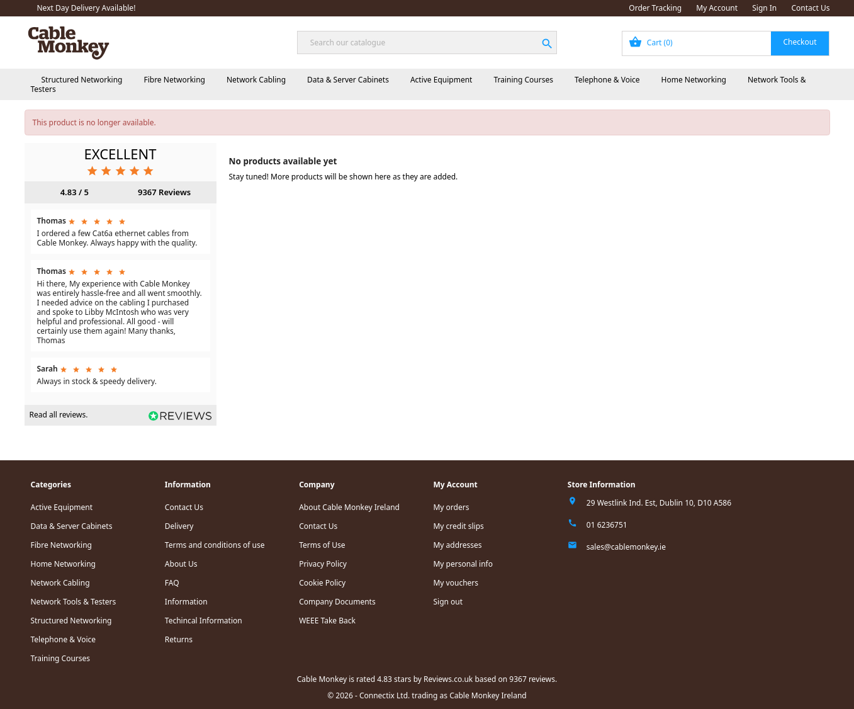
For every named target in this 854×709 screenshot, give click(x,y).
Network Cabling (256, 79)
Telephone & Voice (607, 79)
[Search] (427, 42)
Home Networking (693, 79)
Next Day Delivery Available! (86, 8)
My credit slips (458, 526)
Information (186, 601)
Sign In (764, 8)
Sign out (448, 601)
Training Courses (523, 79)
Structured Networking (82, 79)
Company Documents (337, 601)
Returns (179, 639)
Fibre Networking (174, 79)
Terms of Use (322, 545)
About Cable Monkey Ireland (349, 507)
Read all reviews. (59, 414)
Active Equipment (441, 79)
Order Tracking (655, 8)
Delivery (179, 526)
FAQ (172, 582)
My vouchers (455, 582)
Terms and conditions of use (215, 545)
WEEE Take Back (327, 620)
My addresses (457, 545)
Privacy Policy (323, 564)
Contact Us (810, 8)
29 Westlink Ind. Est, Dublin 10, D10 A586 (659, 502)
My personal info (463, 564)
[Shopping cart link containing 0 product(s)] (726, 43)
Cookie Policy (322, 582)
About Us (181, 564)
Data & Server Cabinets (348, 79)
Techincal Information (203, 620)
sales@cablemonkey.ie (626, 547)
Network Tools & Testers (73, 601)
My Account (717, 8)
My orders (451, 507)
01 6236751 (607, 524)
